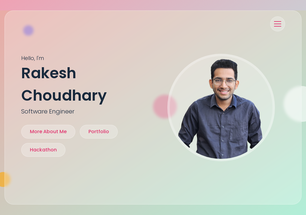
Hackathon (43, 149)
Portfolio (98, 131)
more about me (48, 131)
